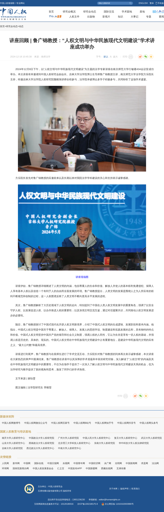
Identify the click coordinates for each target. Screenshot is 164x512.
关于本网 (113, 489)
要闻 (161, 16)
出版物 (91, 16)
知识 (120, 16)
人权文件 (74, 16)
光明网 (118, 463)
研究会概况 (69, 11)
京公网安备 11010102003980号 (118, 504)
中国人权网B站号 (82, 423)
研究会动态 (89, 11)
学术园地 (127, 11)
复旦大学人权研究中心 (125, 438)
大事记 (134, 16)
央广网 (107, 463)
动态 (21, 26)
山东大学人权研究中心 (13, 443)
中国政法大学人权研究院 (41, 438)
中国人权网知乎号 (104, 423)
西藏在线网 (107, 468)
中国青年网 (79, 463)
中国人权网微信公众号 (35, 423)
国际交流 (109, 11)
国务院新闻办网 (21, 468)
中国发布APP (75, 468)
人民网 (5, 463)
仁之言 (60, 468)
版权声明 (124, 489)
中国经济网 (94, 463)
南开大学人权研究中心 (13, 438)
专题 (148, 16)
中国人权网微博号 (11, 423)
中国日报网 (53, 463)
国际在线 (38, 463)
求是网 (144, 463)
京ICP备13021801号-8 (87, 504)
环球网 (5, 468)
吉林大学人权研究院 (12, 448)
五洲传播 (121, 468)
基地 (142, 11)
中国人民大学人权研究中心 (96, 438)
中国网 (26, 463)
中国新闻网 (131, 463)
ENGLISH (143, 3)
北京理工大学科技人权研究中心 (74, 443)
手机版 (161, 3)
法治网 (155, 463)
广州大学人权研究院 (68, 438)
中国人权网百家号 (60, 423)
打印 (125, 56)
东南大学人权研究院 (104, 443)
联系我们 (135, 489)
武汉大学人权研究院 (151, 438)
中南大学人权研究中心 (69, 448)
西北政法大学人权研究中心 (40, 448)
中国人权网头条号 (149, 423)
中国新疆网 (91, 468)
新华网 (16, 463)
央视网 (66, 463)
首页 (51, 11)
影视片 (106, 16)
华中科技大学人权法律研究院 (134, 443)
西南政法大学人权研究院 (41, 443)
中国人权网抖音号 (126, 423)
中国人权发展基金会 (43, 468)
